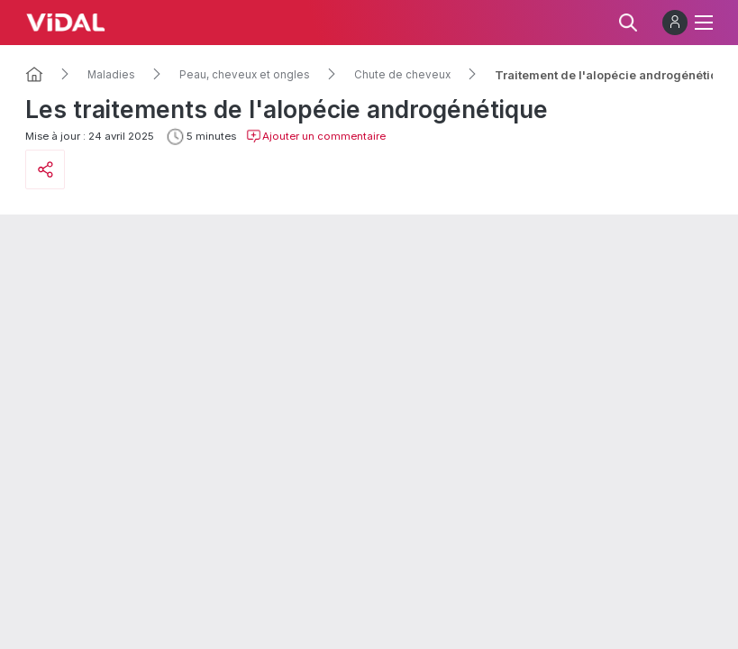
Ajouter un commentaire (316, 136)
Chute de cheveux (402, 75)
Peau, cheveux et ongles (244, 75)
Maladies (111, 75)
